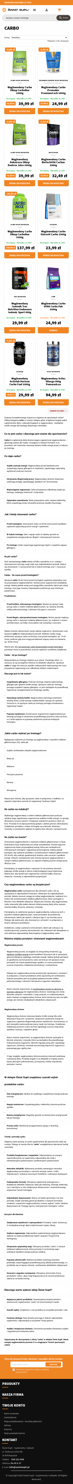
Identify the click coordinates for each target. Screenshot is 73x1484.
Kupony (8, 1429)
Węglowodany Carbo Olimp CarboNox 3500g (20, 234)
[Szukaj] (36, 18)
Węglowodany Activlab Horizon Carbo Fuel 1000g (19, 381)
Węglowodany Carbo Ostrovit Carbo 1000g (53, 233)
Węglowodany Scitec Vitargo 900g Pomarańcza (53, 381)
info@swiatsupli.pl (19, 1467)
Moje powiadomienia (14, 1433)
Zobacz (53, 330)
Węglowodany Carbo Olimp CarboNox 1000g (20, 90)
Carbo (19, 83)
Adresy (7, 1425)
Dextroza (19, 155)
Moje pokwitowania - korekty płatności (23, 1421)
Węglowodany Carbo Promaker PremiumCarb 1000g (53, 90)
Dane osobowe (11, 1413)
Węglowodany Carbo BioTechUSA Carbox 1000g (53, 162)
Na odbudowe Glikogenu (53, 83)
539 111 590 (17, 1459)
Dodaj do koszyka (19, 111)
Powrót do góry (58, 411)
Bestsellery (40, 37)
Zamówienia (10, 1417)
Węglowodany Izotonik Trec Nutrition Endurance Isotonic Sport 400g (20, 308)
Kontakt (9, 1440)
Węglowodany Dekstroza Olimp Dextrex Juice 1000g (20, 162)
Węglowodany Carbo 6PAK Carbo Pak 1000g (53, 306)
